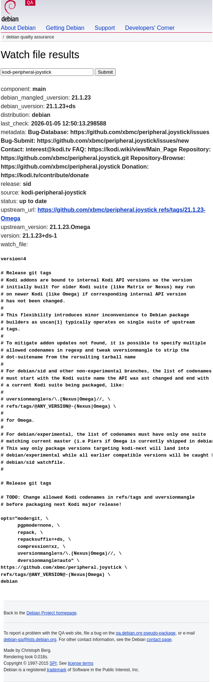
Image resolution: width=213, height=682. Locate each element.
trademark (56, 669)
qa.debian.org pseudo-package (146, 633)
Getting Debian (65, 28)
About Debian (18, 28)
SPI (53, 663)
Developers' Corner (149, 28)
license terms (80, 663)
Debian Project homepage (51, 612)
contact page (159, 639)
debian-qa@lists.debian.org (30, 639)
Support (105, 28)
